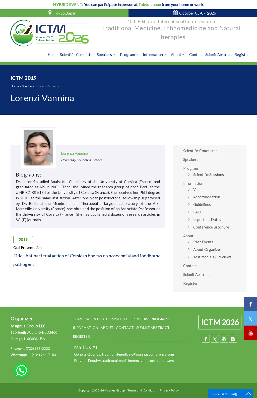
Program (129, 54)
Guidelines (202, 204)
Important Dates (207, 219)
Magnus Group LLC (28, 325)
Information (155, 54)
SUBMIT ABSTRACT (153, 327)
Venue (198, 189)
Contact (196, 54)
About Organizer (207, 249)
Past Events (203, 242)
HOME (78, 319)
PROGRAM (160, 319)
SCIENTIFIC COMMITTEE (107, 319)
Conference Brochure (211, 227)
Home (52, 54)
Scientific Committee (77, 54)
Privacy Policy (169, 390)
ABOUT (107, 327)
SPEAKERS (139, 319)
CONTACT (125, 327)
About (178, 54)
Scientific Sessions (208, 174)
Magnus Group (114, 390)
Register (241, 54)
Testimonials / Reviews (212, 257)
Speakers (106, 54)
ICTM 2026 (220, 322)
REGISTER (81, 336)
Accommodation (206, 197)
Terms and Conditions (142, 390)
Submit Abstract (218, 54)
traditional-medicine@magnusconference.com (138, 354)
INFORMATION (85, 327)
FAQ (197, 212)
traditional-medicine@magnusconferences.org (138, 360)
